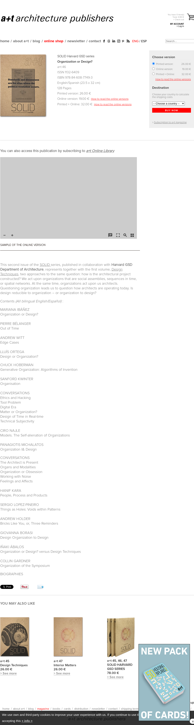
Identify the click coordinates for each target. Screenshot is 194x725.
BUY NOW (171, 110)
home (4, 41)
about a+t (21, 41)
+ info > (27, 721)
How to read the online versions (110, 99)
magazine (43, 708)
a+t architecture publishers (62, 18)
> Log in (180, 26)
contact (95, 41)
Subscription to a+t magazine (170, 122)
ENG (135, 41)
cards (67, 708)
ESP (144, 41)
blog (36, 41)
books (56, 708)
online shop (53, 41)
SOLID (45, 265)
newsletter (76, 41)
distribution (81, 708)
